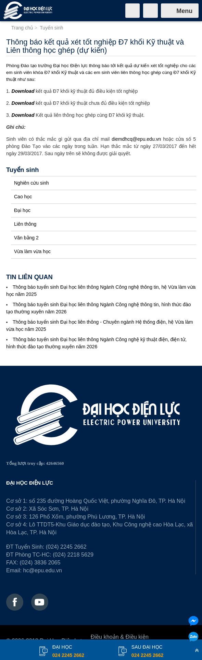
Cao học (23, 196)
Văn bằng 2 (26, 237)
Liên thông (25, 224)
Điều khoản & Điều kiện (120, 637)
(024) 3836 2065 (40, 562)
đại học (68, 651)
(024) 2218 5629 (73, 554)
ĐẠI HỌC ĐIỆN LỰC (29, 483)
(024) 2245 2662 (66, 547)
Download (23, 91)
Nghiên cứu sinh (31, 183)
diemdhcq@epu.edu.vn (136, 139)
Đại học (22, 210)
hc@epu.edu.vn (42, 570)
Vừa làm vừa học (32, 251)
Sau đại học (147, 651)
